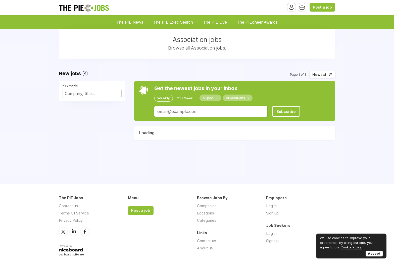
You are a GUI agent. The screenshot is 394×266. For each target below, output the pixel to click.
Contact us (68, 205)
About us (205, 248)
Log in (271, 205)
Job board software (71, 254)
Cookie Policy (351, 247)
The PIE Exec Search (173, 22)
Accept (374, 253)
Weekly (163, 98)
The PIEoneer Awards (257, 22)
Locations (205, 213)
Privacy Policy (71, 220)
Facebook (84, 231)
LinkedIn (74, 231)
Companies (207, 205)
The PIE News (129, 22)
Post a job (322, 7)
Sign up (272, 213)
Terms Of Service (74, 213)
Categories (206, 220)
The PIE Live (215, 22)
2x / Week (185, 98)
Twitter (63, 231)
